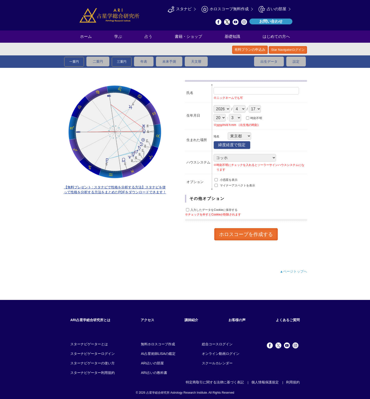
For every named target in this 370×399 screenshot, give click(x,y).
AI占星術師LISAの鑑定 (158, 354)
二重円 (98, 61)
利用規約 (293, 382)
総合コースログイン (217, 344)
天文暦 (196, 61)
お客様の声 (237, 320)
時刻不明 (256, 118)
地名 (216, 136)
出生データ (269, 61)
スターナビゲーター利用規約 (92, 373)
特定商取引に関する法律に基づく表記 (215, 382)
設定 (296, 61)
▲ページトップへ (293, 271)
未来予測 (169, 61)
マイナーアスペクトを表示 (237, 185)
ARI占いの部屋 (152, 363)
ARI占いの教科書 (154, 373)
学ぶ (118, 36)
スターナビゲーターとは (89, 344)
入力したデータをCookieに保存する (213, 210)
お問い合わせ (271, 21)
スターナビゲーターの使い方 (92, 363)
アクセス (147, 320)
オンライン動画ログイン (220, 354)
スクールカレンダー (217, 363)
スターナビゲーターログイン (92, 354)
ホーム (86, 36)
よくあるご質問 (288, 320)
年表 (143, 61)
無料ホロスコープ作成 (158, 344)
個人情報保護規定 (265, 382)
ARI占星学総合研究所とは (90, 320)
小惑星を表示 (228, 180)
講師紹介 (191, 320)
